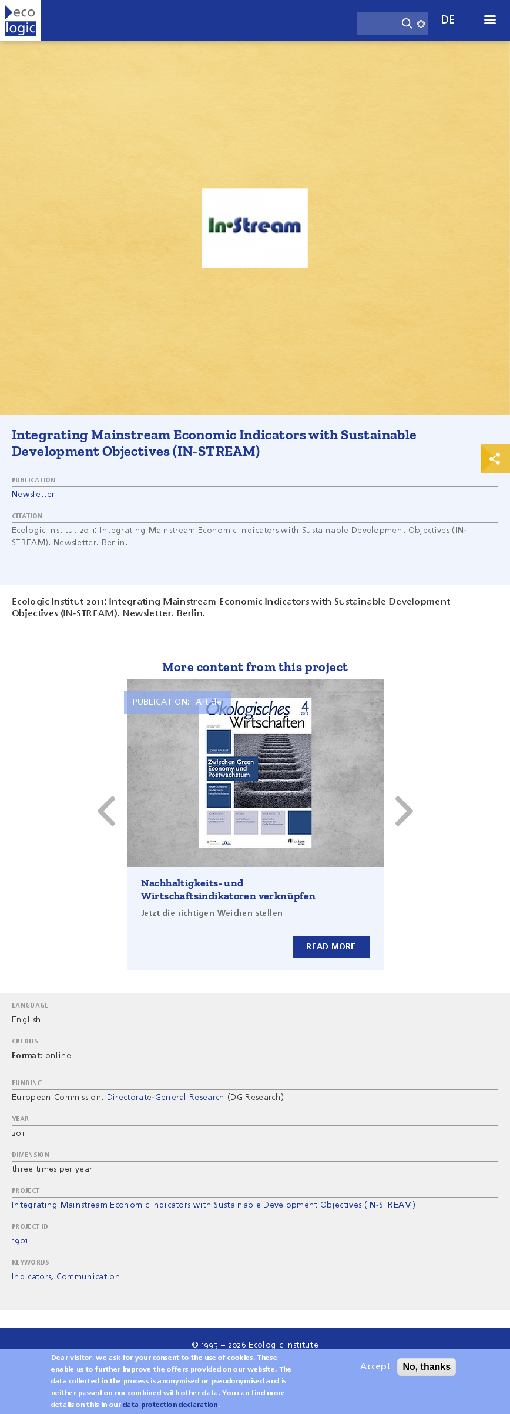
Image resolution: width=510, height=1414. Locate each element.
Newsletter (33, 495)
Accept (375, 1367)
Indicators (31, 1277)
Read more (331, 947)
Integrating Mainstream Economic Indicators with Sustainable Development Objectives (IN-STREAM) (213, 1205)
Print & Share (495, 458)
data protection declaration (170, 1405)
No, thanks (426, 1367)
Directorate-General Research (166, 1097)
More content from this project (255, 667)
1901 (20, 1241)
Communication (88, 1277)
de (448, 20)
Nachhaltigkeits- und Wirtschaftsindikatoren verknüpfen (228, 889)
